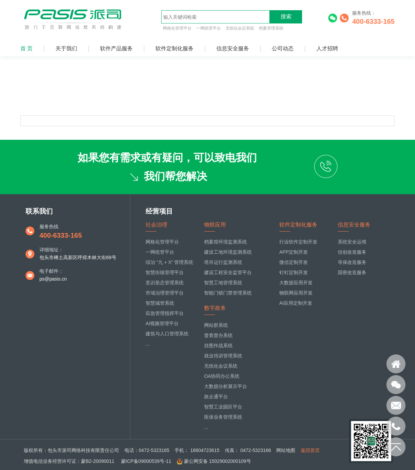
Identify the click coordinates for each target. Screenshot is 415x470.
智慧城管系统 (160, 303)
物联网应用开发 (296, 293)
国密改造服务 (352, 272)
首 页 (26, 48)
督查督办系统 (218, 335)
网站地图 (285, 450)
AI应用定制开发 (295, 303)
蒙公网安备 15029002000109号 (217, 461)
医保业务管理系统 (223, 417)
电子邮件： (51, 271)
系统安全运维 (352, 242)
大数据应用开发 (296, 282)
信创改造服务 (352, 252)
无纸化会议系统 (240, 28)
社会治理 (156, 225)
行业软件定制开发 (298, 242)
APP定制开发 (293, 252)
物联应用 (215, 225)
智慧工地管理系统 (223, 282)
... (148, 344)
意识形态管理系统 (165, 282)
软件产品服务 (116, 48)
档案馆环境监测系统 (225, 242)
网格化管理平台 (177, 28)
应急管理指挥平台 (165, 313)
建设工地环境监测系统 (228, 252)
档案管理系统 (271, 28)
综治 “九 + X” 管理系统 (169, 262)
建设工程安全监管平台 (228, 272)
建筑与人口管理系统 (167, 333)
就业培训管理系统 (223, 355)
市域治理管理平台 (165, 293)
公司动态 (283, 48)
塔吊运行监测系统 (223, 262)
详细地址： (51, 249)
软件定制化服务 (174, 48)
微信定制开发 (293, 262)
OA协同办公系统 (221, 376)
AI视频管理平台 (162, 323)
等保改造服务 (352, 262)
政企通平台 (216, 396)
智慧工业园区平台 (223, 406)
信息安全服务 (232, 48)
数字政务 (215, 308)
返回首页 (310, 450)
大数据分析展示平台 (225, 386)
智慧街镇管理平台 (165, 272)
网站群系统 (216, 325)
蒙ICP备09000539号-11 (145, 461)
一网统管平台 (208, 28)
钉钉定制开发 (293, 272)
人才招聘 (327, 48)
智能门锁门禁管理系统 (228, 293)
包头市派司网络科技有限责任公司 (83, 450)
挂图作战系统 (218, 345)
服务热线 (49, 226)
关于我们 (66, 48)
